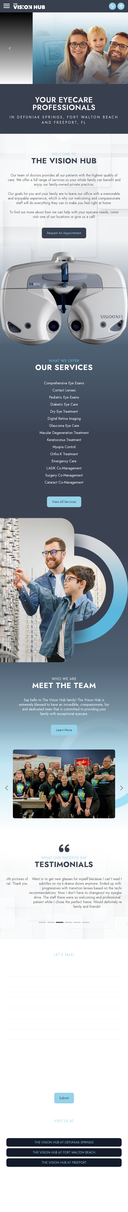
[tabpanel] (64, 890)
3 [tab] (59, 907)
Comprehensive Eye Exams (64, 383)
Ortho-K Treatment (64, 454)
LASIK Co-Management (64, 468)
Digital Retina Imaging (64, 418)
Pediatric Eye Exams (64, 397)
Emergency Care (64, 461)
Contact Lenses (64, 390)
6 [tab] (85, 907)
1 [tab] (42, 907)
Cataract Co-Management (64, 482)
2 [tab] (51, 907)
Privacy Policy (110, 1200)
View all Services (64, 502)
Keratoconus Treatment (64, 439)
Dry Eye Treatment (64, 411)
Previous (7, 788)
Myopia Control (64, 447)
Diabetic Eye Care (64, 404)
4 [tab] (68, 907)
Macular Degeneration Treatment (64, 432)
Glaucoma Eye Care (64, 425)
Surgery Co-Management (64, 475)
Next (122, 788)
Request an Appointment (64, 233)
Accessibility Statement (84, 1200)
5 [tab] (77, 907)
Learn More (64, 730)
